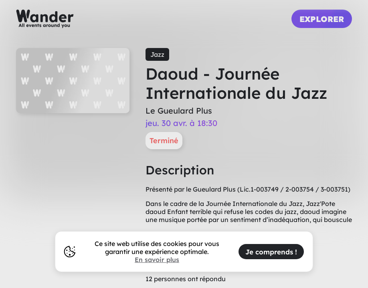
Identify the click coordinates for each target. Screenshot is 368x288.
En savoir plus (157, 260)
